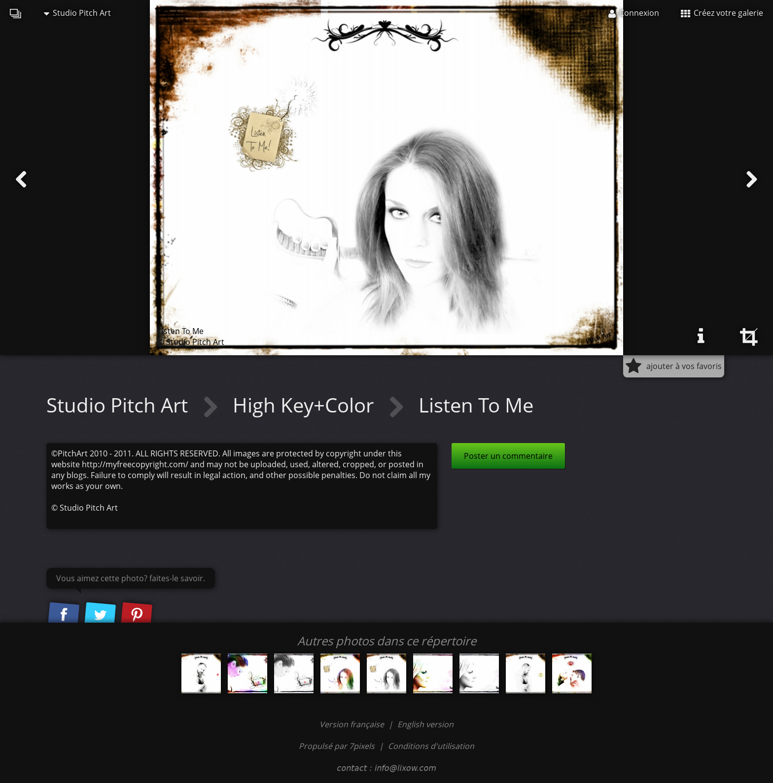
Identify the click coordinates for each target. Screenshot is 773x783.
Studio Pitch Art (77, 12)
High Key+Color (306, 404)
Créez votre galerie (722, 12)
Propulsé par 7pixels (337, 746)
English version (425, 724)
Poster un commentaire (508, 455)
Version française (352, 724)
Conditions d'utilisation (431, 746)
